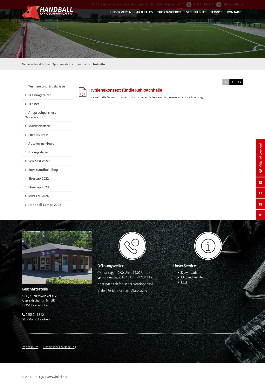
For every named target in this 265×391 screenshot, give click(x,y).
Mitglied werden (193, 277)
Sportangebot (169, 12)
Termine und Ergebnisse (46, 86)
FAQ (184, 282)
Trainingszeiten (39, 95)
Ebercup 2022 (38, 178)
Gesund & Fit (196, 12)
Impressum (30, 347)
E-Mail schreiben (38, 319)
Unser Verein (121, 12)
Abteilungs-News (41, 143)
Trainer (33, 104)
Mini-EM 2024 (38, 196)
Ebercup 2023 (38, 187)
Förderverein (38, 135)
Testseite (99, 64)
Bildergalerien (39, 152)
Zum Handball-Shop (43, 170)
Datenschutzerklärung (59, 347)
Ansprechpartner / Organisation (41, 114)
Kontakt (234, 12)
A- (226, 82)
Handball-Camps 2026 (44, 205)
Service (216, 12)
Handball (81, 64)
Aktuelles (144, 12)
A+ (239, 82)
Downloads (189, 272)
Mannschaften (39, 126)
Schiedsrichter (39, 161)
